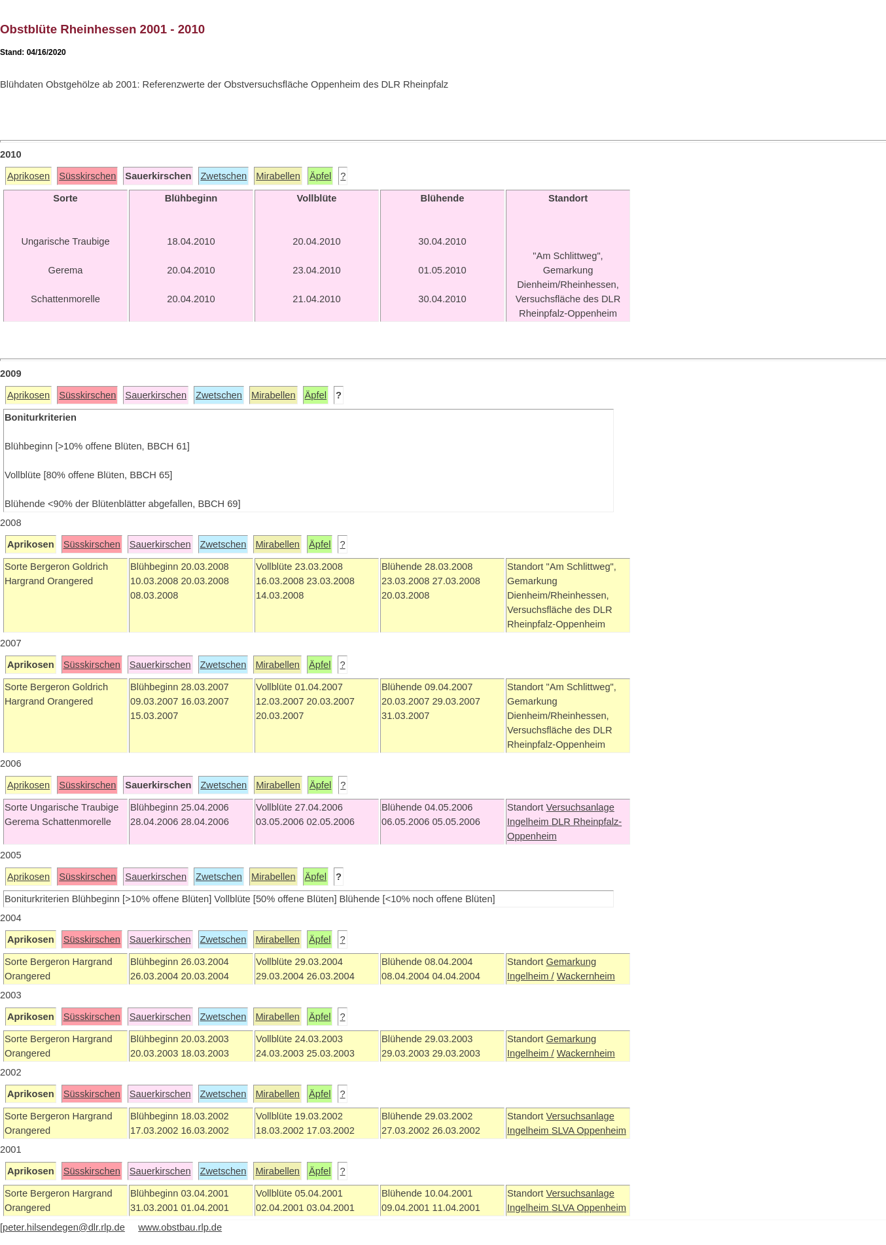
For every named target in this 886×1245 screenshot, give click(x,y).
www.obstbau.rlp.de (180, 1227)
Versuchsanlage (580, 807)
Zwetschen (223, 176)
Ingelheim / (530, 976)
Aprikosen (28, 176)
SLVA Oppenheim (589, 1130)
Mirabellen (278, 176)
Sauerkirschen (155, 395)
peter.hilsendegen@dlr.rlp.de (64, 1227)
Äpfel (320, 176)
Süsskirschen (87, 176)
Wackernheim (586, 976)
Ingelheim (529, 821)
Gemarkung (571, 961)
